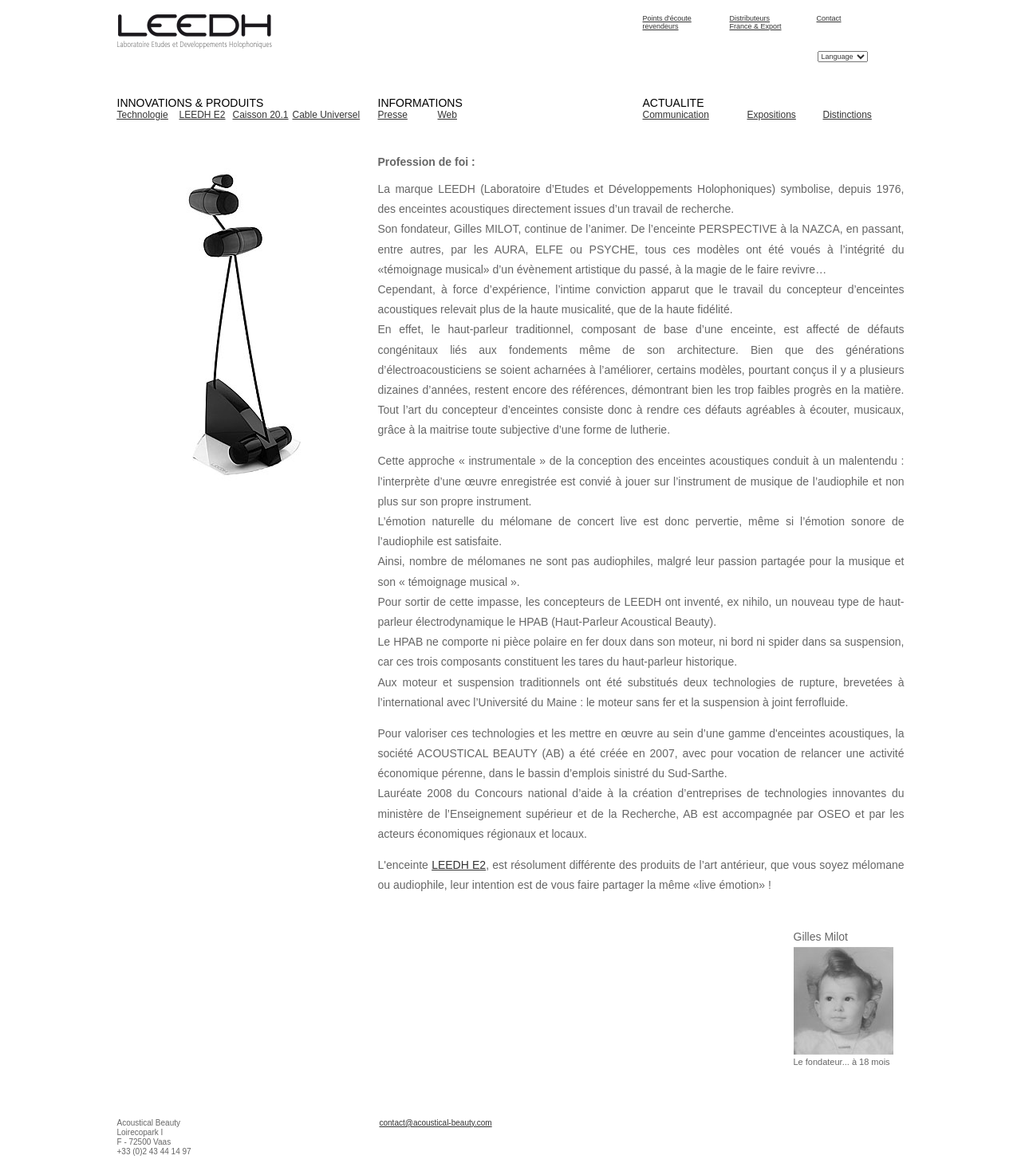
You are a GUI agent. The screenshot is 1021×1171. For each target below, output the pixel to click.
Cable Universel (327, 114)
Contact (829, 18)
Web (447, 114)
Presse (393, 114)
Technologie (142, 114)
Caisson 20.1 (261, 114)
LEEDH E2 (202, 114)
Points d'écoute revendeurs (667, 22)
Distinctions (847, 114)
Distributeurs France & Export (756, 22)
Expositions (771, 114)
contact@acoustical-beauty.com (436, 1122)
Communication (676, 114)
